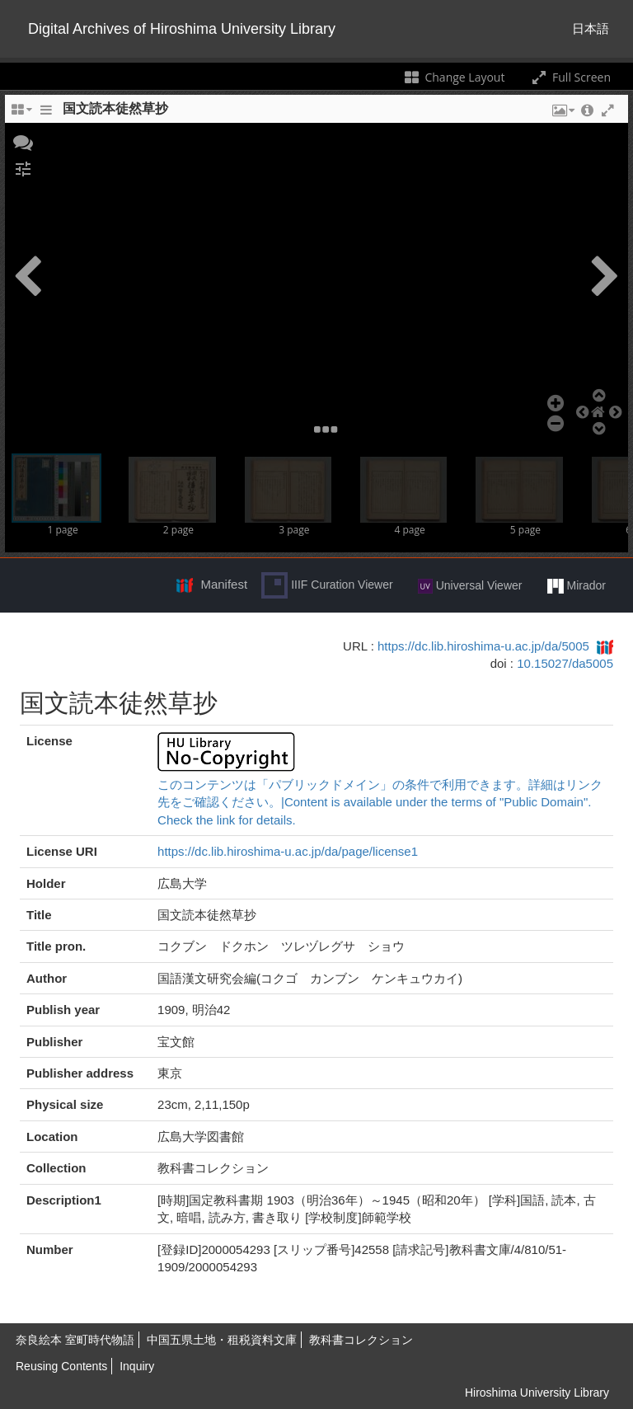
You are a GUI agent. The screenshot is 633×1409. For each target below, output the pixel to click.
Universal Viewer (470, 586)
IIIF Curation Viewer (326, 585)
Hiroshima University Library (537, 1392)
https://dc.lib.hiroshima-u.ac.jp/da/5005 (483, 646)
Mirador (576, 586)
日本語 (590, 28)
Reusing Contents (61, 1366)
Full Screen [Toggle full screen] (570, 77)
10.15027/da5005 (565, 663)
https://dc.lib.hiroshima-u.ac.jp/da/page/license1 (287, 851)
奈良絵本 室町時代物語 (75, 1339)
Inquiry (137, 1366)
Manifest (223, 584)
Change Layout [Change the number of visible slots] (453, 77)
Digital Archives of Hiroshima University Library (181, 29)
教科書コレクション (361, 1339)
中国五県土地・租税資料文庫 (222, 1339)
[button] (23, 141)
